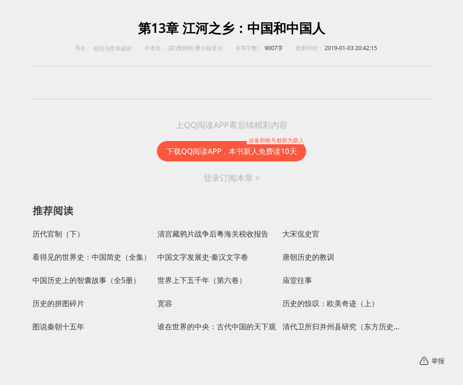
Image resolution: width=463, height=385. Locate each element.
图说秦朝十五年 (58, 326)
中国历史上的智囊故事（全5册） (86, 280)
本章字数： (249, 48)
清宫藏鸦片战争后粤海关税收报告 (213, 234)
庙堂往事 (297, 280)
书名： (83, 48)
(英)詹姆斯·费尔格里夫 (195, 48)
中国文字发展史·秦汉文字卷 (202, 257)
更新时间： (309, 48)
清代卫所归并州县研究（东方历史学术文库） (342, 326)
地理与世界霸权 (112, 48)
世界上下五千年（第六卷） (201, 280)
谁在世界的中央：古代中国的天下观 (216, 326)
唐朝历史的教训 (308, 257)
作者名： (155, 48)
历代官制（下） (58, 234)
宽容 (164, 303)
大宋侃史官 (300, 234)
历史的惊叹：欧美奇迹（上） (330, 303)
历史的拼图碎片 (58, 303)
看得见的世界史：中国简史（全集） (91, 257)
